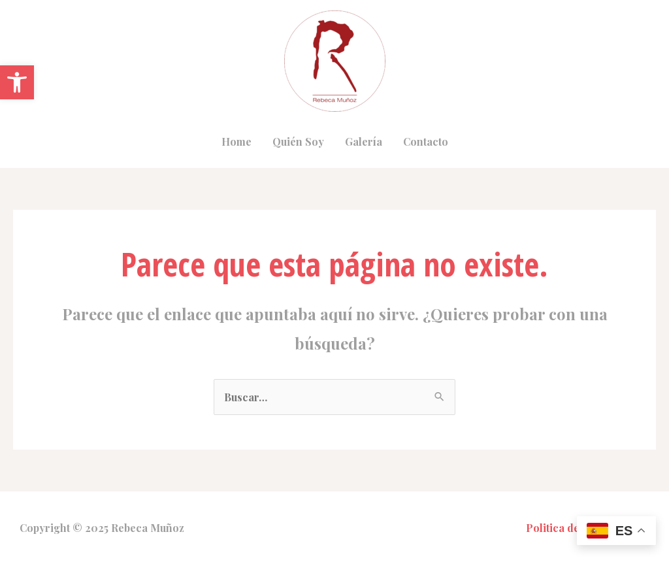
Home (236, 141)
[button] (17, 82)
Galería (363, 141)
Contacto (425, 141)
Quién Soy (298, 141)
